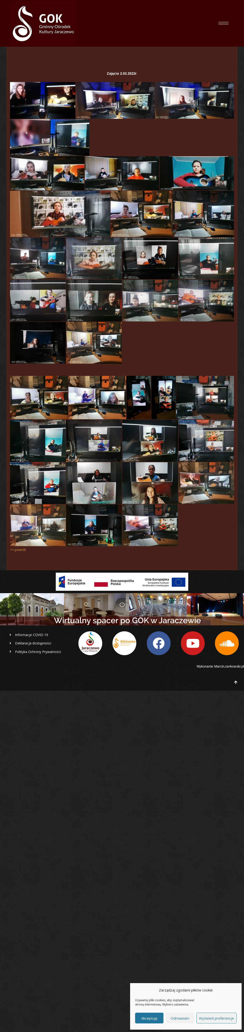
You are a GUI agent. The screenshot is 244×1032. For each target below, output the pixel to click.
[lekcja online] (42, 100)
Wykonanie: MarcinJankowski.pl (220, 666)
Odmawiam (180, 1018)
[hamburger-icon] (223, 23)
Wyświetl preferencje (216, 1018)
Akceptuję (149, 1018)
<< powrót (18, 549)
